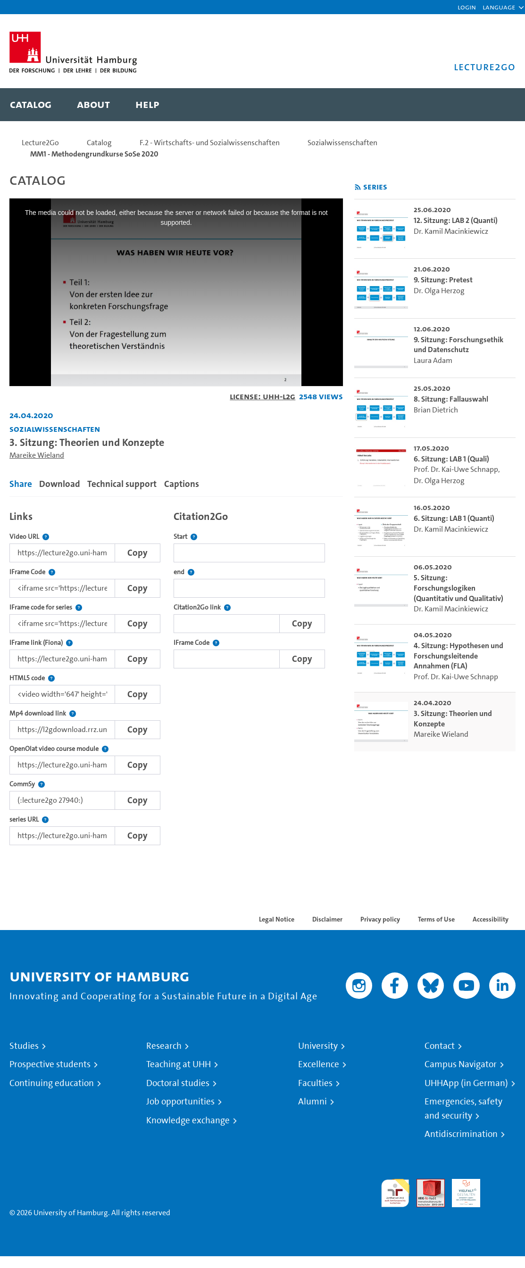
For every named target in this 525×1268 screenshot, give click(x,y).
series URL (29, 819)
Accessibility (490, 919)
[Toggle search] (499, 104)
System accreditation (501, 1190)
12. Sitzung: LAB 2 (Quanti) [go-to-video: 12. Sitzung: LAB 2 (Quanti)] (456, 220)
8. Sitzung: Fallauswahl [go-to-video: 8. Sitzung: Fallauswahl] (451, 399)
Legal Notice (276, 919)
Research (164, 1046)
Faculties (315, 1083)
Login (467, 7)
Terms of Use (436, 919)
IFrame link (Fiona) (41, 643)
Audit (425, 1184)
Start (185, 537)
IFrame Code (32, 572)
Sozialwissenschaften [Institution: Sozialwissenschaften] (54, 429)
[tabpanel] (176, 676)
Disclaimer (327, 919)
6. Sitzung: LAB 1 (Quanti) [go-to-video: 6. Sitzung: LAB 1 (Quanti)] (454, 518)
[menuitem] (31, 104)
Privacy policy (380, 919)
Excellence (318, 1064)
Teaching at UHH (178, 1064)
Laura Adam (433, 360)
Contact (440, 1046)
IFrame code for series (45, 607)
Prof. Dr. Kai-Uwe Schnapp (456, 469)
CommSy (27, 784)
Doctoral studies (177, 1083)
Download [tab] (59, 484)
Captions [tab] (181, 484)
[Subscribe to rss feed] (357, 187)
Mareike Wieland (36, 455)
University (318, 1046)
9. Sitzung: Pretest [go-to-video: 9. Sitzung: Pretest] (443, 280)
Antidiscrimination (461, 1134)
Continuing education (51, 1083)
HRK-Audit (461, 1190)
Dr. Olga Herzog (439, 291)
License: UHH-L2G (262, 396)
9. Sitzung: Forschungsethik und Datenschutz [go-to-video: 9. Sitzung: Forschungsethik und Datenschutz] (458, 345)
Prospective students (50, 1064)
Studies (24, 1046)
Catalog (99, 143)
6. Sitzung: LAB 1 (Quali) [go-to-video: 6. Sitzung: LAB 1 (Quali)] (451, 459)
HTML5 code (32, 678)
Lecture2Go (40, 143)
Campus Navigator (461, 1064)
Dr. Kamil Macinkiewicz (451, 231)
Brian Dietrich (436, 410)
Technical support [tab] (122, 484)
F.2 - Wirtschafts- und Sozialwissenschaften (210, 143)
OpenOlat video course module (58, 749)
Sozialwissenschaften (342, 143)
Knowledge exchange (188, 1120)
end (184, 572)
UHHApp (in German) (466, 1083)
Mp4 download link (42, 713)
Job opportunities (180, 1101)
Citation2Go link (202, 607)
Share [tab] (20, 484)
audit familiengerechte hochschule (395, 1193)
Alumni (312, 1101)
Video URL (29, 537)
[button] (499, 7)
